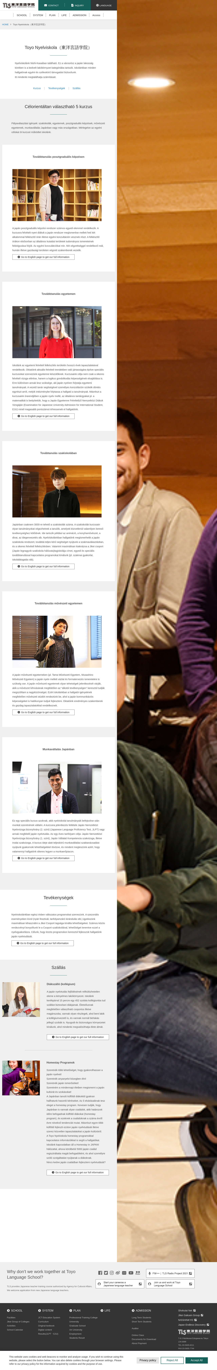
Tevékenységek (56, 88)
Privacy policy (148, 1360)
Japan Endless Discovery (192, 1324)
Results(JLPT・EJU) (48, 1334)
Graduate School (77, 1325)
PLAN (52, 15)
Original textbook (46, 1325)
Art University (75, 1329)
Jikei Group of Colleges (18, 1321)
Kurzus (37, 88)
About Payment (139, 1343)
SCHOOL (22, 15)
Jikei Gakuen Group (189, 1315)
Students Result (77, 1338)
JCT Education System (49, 1317)
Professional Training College (83, 1317)
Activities (11, 1325)
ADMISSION (79, 15)
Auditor (135, 1328)
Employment (75, 1334)
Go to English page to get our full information (45, 257)
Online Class (138, 1335)
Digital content (45, 1329)
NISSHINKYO (185, 1320)
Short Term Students (141, 1321)
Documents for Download (144, 1339)
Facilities (11, 1317)
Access (96, 15)
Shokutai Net (185, 1310)
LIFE (64, 15)
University (74, 1321)
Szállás (76, 88)
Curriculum (43, 1321)
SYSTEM (38, 15)
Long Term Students (141, 1317)
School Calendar (15, 1329)
